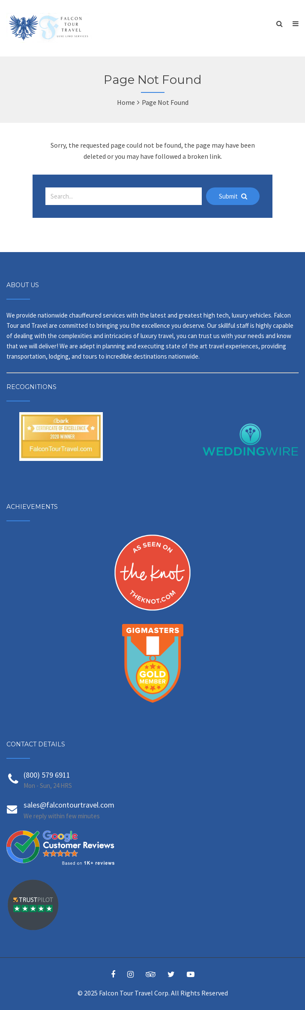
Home (126, 102)
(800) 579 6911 (47, 775)
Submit (233, 196)
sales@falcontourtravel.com (69, 805)
